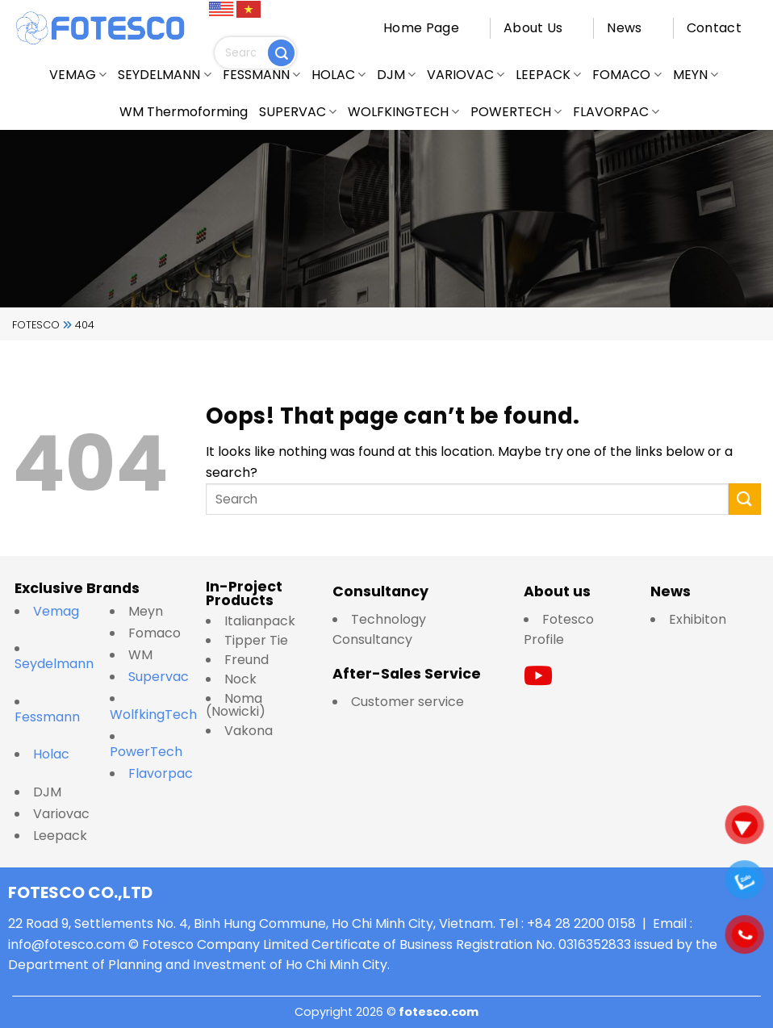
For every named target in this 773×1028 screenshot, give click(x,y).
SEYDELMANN (164, 74)
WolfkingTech (153, 714)
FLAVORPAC (616, 111)
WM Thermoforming (183, 111)
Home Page (421, 28)
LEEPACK (548, 74)
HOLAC (338, 74)
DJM (396, 74)
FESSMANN (261, 74)
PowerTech (146, 751)
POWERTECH (516, 111)
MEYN (695, 74)
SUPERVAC (297, 111)
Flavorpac (160, 773)
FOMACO (626, 74)
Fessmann (47, 717)
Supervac (158, 676)
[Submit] (281, 53)
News (624, 28)
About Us (533, 28)
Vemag (64, 611)
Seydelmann (56, 663)
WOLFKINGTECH (403, 111)
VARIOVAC (465, 74)
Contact (714, 28)
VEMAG (78, 74)
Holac (51, 754)
